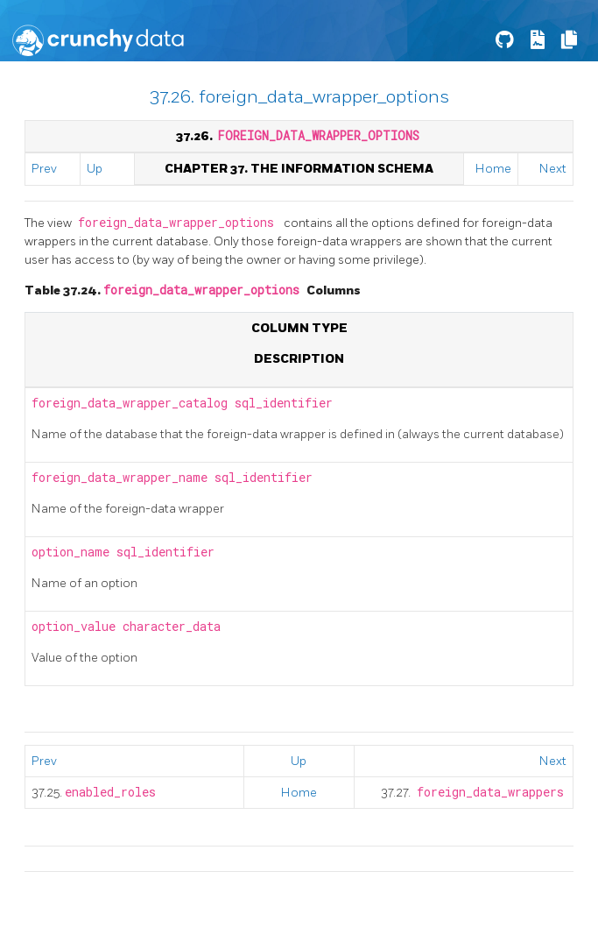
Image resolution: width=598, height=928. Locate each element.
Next (552, 168)
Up (94, 168)
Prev (44, 168)
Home (493, 168)
